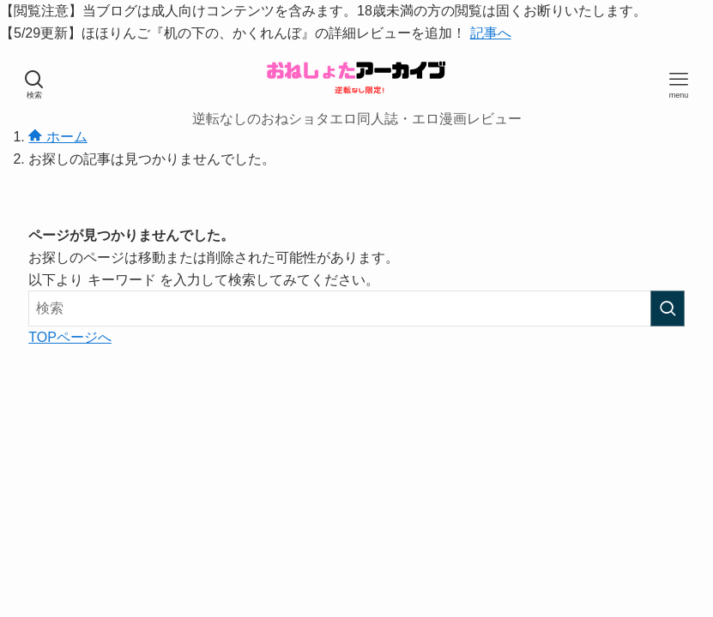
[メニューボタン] (678, 85)
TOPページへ (70, 337)
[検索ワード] (356, 308)
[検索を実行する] (667, 308)
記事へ (490, 33)
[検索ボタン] (34, 85)
